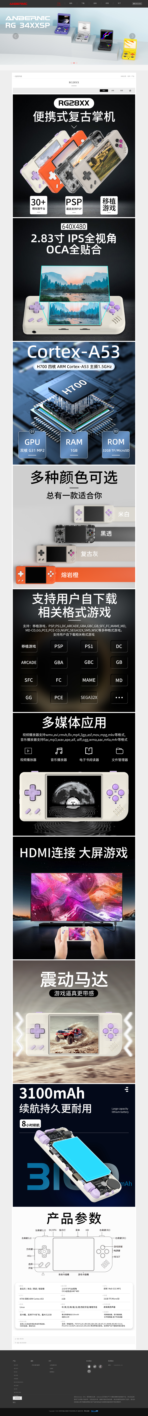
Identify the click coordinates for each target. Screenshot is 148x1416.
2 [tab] (74, 63)
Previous (16, 36)
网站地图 (86, 1411)
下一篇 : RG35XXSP (20, 1343)
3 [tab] (76, 63)
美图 (121, 90)
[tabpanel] (74, 36)
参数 (112, 90)
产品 (133, 76)
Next (132, 36)
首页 (129, 76)
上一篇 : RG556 (19, 1339)
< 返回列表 (18, 76)
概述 (104, 90)
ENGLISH (137, 3)
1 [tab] (71, 63)
